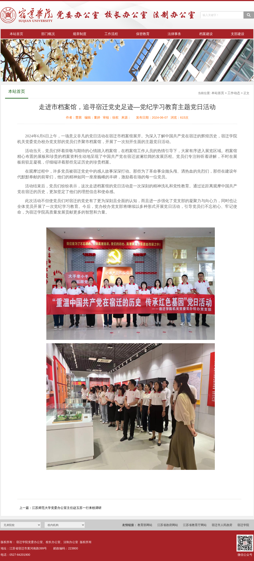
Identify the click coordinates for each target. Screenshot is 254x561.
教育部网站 (145, 525)
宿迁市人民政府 (222, 525)
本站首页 (16, 34)
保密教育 (143, 34)
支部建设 (237, 34)
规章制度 (79, 34)
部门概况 (48, 34)
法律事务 (174, 34)
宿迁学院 (243, 525)
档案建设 (206, 34)
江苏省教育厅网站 (195, 525)
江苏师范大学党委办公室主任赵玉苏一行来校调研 (67, 508)
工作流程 (111, 34)
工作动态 (233, 93)
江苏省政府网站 (167, 525)
